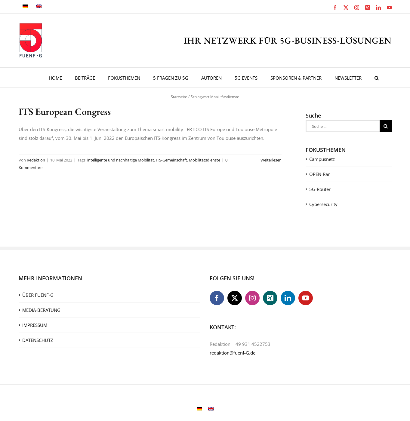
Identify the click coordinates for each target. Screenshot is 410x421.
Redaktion (36, 160)
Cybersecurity (323, 204)
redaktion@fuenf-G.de (232, 353)
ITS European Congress (65, 111)
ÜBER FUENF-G (38, 295)
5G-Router (320, 189)
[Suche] (386, 126)
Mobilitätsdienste (204, 160)
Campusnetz (322, 159)
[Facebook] (217, 298)
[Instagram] (252, 298)
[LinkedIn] (288, 298)
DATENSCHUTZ (37, 340)
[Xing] (270, 298)
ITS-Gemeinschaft (171, 160)
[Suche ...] (342, 126)
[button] (377, 77)
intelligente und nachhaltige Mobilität (120, 160)
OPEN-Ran (320, 174)
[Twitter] (234, 298)
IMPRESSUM (34, 325)
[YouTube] (305, 298)
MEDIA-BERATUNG (41, 310)
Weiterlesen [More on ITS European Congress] (271, 160)
